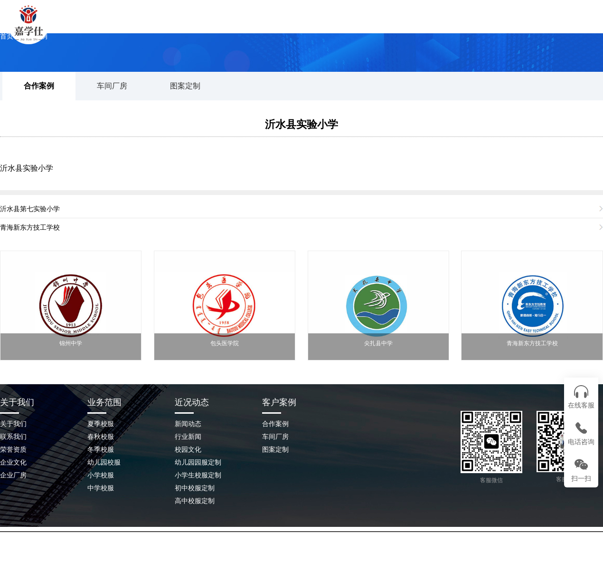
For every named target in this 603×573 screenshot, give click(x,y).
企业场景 (444, 26)
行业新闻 (188, 436)
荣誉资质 (13, 449)
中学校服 (100, 488)
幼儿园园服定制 (198, 462)
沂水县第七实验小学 (30, 209)
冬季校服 (100, 449)
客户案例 (279, 402)
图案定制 (185, 86)
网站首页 (197, 26)
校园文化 (188, 449)
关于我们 (259, 26)
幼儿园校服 (104, 462)
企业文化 (13, 462)
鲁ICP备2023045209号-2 (388, 553)
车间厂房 (112, 86)
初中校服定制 (195, 488)
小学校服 (100, 475)
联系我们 (506, 26)
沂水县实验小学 (301, 124)
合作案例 (39, 86)
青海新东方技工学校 (30, 227)
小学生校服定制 (198, 475)
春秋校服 (100, 436)
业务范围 (104, 402)
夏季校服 (100, 423)
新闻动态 (382, 26)
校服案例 (320, 26)
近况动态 (192, 402)
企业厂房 (13, 475)
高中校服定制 (195, 501)
